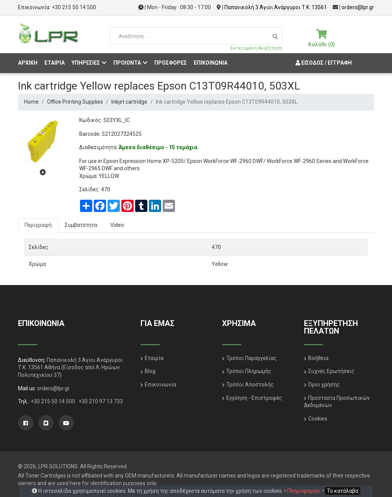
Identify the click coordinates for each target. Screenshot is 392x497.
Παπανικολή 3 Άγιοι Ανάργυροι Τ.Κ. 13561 (275, 7)
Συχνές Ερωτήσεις (331, 371)
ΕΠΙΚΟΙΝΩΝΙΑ (210, 63)
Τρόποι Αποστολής (250, 384)
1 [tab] (43, 172)
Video (117, 225)
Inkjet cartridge (129, 102)
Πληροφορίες (304, 491)
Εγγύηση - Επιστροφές (254, 398)
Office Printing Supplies (75, 102)
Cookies (317, 419)
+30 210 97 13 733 (100, 401)
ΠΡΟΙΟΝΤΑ (130, 63)
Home (31, 102)
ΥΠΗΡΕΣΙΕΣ (89, 63)
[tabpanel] (43, 141)
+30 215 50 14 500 (74, 7)
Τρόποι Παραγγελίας (251, 358)
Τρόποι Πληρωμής (248, 371)
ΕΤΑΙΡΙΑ (54, 63)
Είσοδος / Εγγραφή (323, 63)
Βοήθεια (318, 358)
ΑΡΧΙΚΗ (28, 63)
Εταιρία (154, 358)
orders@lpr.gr (357, 7)
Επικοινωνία (160, 384)
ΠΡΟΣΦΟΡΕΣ (170, 63)
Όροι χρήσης (324, 384)
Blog (150, 371)
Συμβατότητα (81, 225)
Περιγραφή (38, 225)
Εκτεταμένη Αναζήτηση (256, 48)
